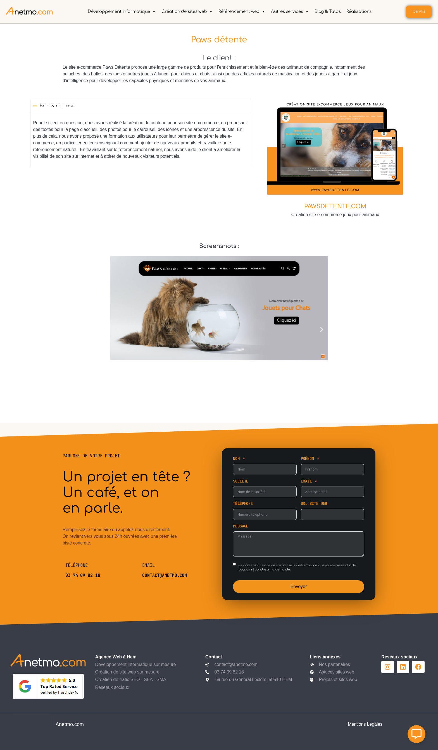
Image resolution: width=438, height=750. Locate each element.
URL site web (314, 503)
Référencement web (241, 11)
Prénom (307, 458)
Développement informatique (122, 11)
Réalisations (359, 11)
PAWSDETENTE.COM (335, 206)
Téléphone (243, 503)
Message (240, 526)
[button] (116, 329)
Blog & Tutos (327, 11)
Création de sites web (187, 11)
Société (240, 481)
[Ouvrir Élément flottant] (416, 734)
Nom (236, 458)
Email (306, 481)
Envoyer (299, 586)
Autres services (290, 11)
